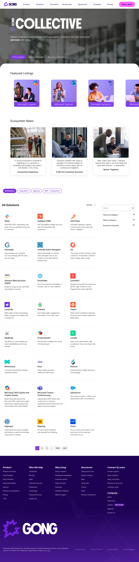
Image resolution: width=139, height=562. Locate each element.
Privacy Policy (80, 549)
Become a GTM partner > (58, 57)
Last (64, 448)
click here (47, 550)
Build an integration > (37, 57)
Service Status (113, 549)
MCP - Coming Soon (52, 191)
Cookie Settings (128, 549)
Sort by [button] (91, 205)
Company (98, 4)
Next (58, 448)
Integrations (23, 191)
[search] (119, 208)
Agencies (36, 191)
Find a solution (18, 57)
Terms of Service (96, 549)
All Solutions (9, 191)
